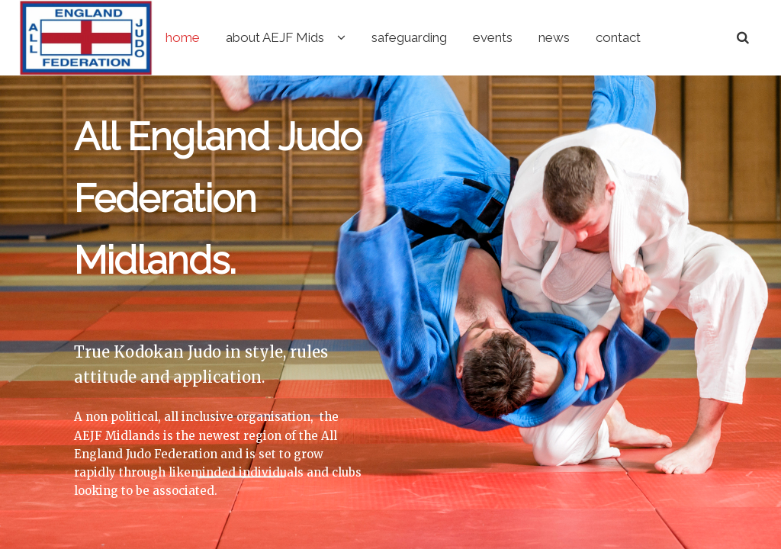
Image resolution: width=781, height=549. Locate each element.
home (245, 37)
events (555, 37)
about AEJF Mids (337, 37)
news (616, 37)
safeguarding (471, 37)
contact (680, 37)
